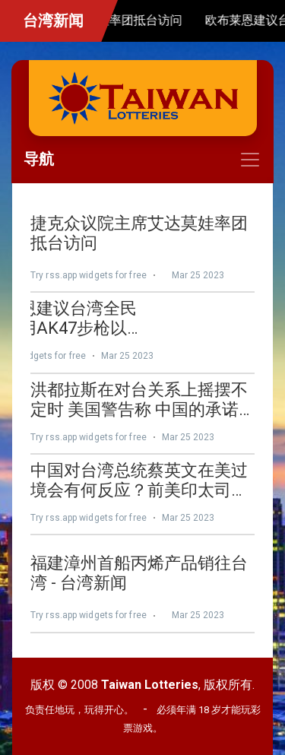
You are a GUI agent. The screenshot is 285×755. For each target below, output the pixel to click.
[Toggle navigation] (142, 159)
